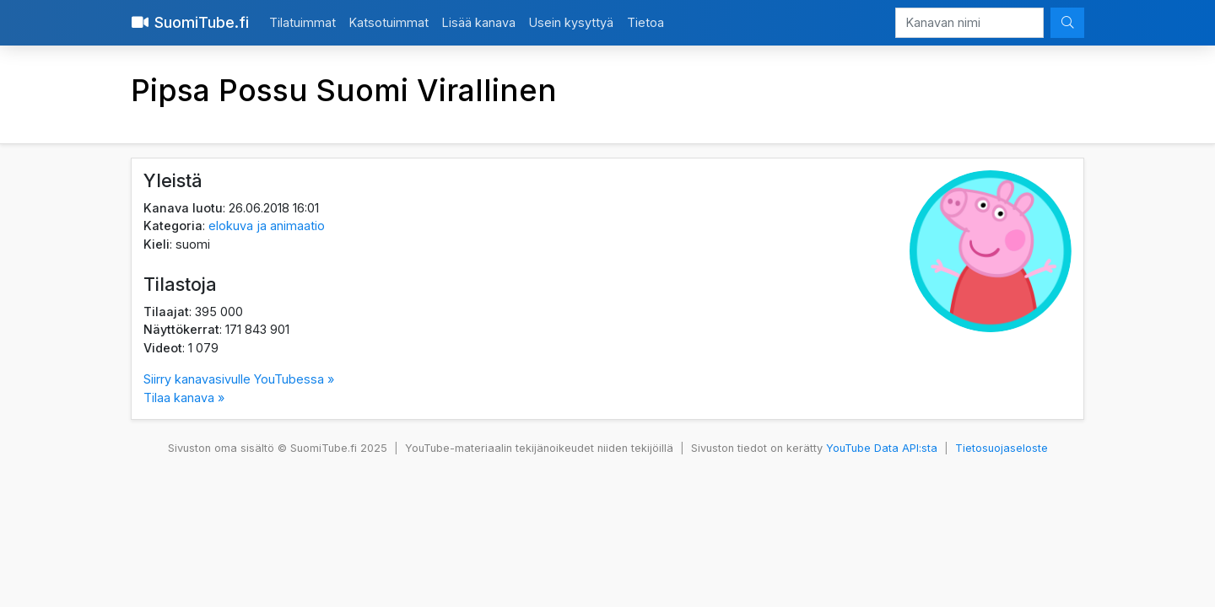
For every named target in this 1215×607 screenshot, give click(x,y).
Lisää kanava (479, 22)
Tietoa (645, 22)
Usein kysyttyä (571, 22)
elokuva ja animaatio (266, 225)
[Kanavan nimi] (969, 23)
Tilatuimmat (302, 22)
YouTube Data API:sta (881, 448)
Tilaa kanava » (183, 397)
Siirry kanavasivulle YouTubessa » (238, 379)
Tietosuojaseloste (1001, 448)
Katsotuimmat (389, 22)
